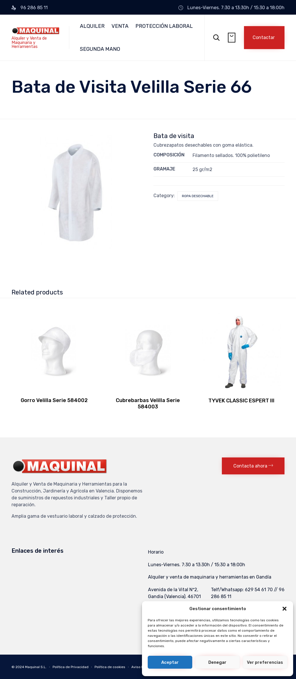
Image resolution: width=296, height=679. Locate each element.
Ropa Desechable (198, 196)
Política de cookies (110, 667)
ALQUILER (92, 26)
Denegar (217, 662)
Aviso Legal (141, 667)
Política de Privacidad (71, 667)
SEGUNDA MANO (100, 49)
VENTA (120, 26)
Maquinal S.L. (36, 667)
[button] (284, 609)
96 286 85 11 (34, 7)
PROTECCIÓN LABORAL (164, 26)
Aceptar (170, 662)
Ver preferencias (265, 662)
